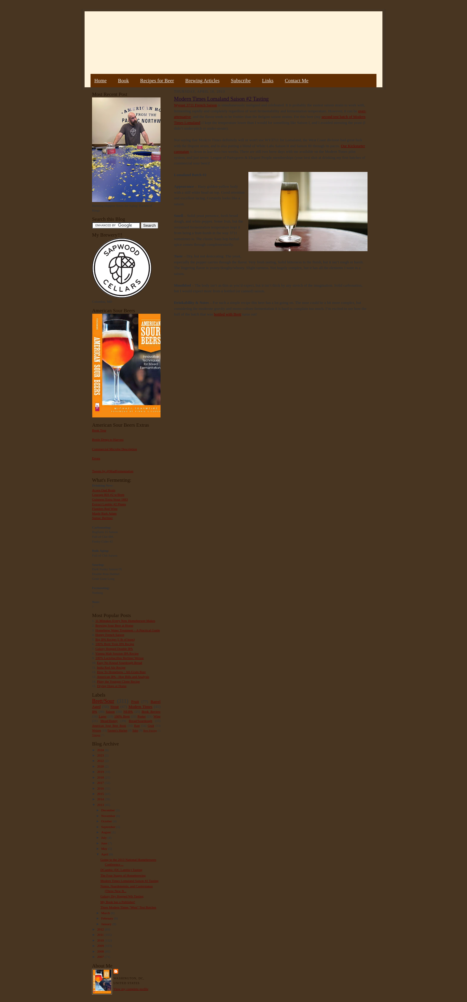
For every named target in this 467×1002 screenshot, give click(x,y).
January (107, 924)
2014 (101, 799)
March (106, 913)
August (106, 832)
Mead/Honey (109, 721)
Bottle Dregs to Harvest (108, 439)
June (104, 843)
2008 (101, 951)
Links (267, 80)
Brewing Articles (202, 80)
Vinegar (96, 735)
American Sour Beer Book (109, 725)
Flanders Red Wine (105, 508)
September (108, 827)
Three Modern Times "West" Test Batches (128, 907)
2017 (101, 782)
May (104, 848)
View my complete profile (130, 989)
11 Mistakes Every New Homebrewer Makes (125, 620)
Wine (157, 716)
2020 (101, 766)
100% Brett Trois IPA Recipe (114, 644)
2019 (101, 771)
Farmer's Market (117, 730)
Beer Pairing (150, 730)
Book (123, 80)
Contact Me (296, 80)
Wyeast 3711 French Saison (195, 105)
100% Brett (122, 716)
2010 (101, 940)
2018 (101, 777)
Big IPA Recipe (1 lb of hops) (115, 639)
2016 (101, 788)
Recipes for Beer (157, 80)
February (107, 918)
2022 (101, 760)
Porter (142, 716)
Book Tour (99, 430)
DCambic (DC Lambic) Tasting (121, 869)
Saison (110, 711)
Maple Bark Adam (104, 513)
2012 (101, 929)
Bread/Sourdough (140, 721)
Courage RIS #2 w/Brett (108, 494)
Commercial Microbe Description (114, 449)
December (108, 810)
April (105, 854)
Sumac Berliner (102, 518)
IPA (94, 711)
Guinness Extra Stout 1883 (110, 499)
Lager (102, 716)
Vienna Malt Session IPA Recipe (116, 653)
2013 (101, 805)
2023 (101, 755)
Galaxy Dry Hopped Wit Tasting (122, 896)
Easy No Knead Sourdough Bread (119, 662)
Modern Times (140, 706)
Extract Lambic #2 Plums (109, 504)
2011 (101, 934)
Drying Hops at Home (112, 686)
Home (100, 80)
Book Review (151, 711)
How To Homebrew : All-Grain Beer (121, 672)
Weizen (96, 730)
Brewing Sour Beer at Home (114, 625)
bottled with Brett (227, 314)
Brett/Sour (103, 701)
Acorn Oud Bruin (103, 490)
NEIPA (128, 711)
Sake (135, 730)
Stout (114, 706)
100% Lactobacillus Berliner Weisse (119, 658)
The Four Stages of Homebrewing (123, 875)
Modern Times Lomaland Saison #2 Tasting (129, 881)
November (108, 816)
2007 (101, 956)
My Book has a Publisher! (117, 902)
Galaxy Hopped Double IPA (114, 648)
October (107, 821)
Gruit (151, 725)
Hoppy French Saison (109, 634)
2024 (101, 750)
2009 (101, 945)
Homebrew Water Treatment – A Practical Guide (127, 630)
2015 (101, 794)
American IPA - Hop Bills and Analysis (123, 676)
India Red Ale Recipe (111, 667)
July (104, 837)
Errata (96, 458)
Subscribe (241, 80)
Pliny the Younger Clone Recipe (118, 681)
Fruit (135, 701)
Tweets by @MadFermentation (112, 471)
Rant (137, 725)
